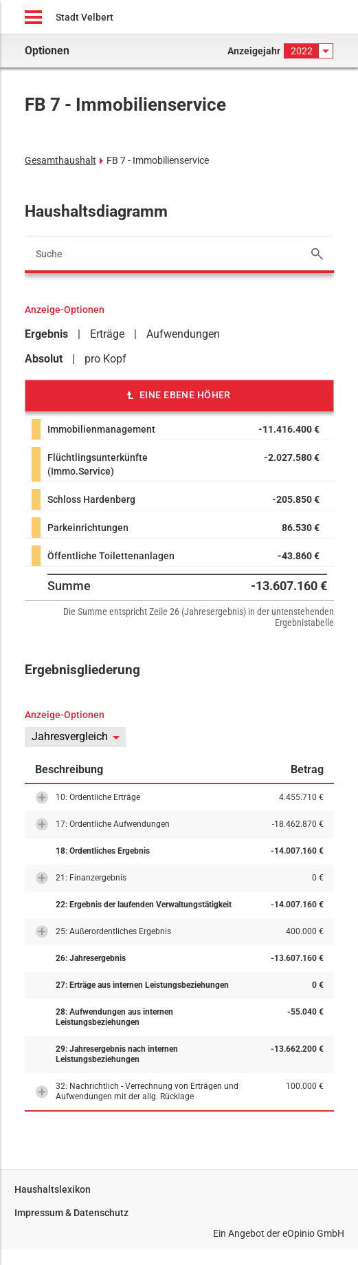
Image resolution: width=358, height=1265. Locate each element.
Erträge (107, 333)
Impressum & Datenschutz (71, 1212)
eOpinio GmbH (313, 1233)
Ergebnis (46, 333)
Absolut (44, 358)
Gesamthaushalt (60, 160)
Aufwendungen (183, 333)
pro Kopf (105, 358)
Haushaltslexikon (52, 1189)
